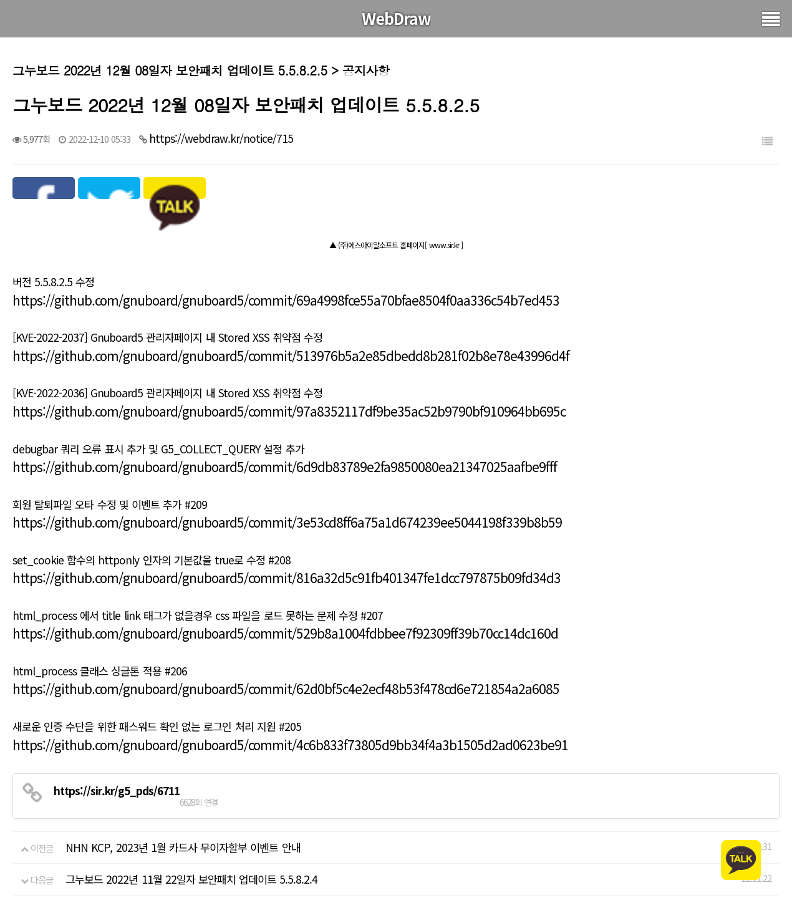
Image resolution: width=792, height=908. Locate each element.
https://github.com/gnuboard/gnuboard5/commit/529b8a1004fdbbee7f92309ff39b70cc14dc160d (285, 633)
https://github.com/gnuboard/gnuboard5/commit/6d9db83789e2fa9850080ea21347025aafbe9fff (284, 466)
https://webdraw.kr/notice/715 (221, 138)
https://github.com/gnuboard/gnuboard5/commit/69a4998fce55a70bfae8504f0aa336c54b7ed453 (285, 300)
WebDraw (396, 18)
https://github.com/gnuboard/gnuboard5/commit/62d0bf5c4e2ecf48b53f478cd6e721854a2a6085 (285, 688)
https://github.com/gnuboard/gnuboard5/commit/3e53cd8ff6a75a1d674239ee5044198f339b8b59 (287, 522)
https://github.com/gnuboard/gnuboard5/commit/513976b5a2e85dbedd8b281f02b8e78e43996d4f (290, 355)
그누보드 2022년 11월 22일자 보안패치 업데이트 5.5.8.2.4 (191, 879)
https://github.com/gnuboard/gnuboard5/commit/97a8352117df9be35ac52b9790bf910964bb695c (289, 411)
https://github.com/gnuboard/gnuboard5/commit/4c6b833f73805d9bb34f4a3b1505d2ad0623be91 (290, 744)
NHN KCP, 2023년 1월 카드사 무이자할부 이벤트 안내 (182, 847)
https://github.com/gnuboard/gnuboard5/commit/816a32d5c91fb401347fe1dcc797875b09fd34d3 (286, 577)
